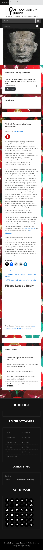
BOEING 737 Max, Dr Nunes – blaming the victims (20, 275)
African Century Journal (17, 543)
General (9, 447)
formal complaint (30, 228)
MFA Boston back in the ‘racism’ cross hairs (22, 280)
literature (27, 432)
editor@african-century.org (25, 480)
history (9, 452)
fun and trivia (11, 442)
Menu (5, 20)
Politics (27, 447)
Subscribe (10, 89)
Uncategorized (10, 270)
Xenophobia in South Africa (16, 371)
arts (8, 432)
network (27, 437)
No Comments (19, 131)
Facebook (9, 100)
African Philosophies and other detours (20, 358)
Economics (11, 437)
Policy (27, 442)
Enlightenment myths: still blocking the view (21, 384)
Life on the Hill (12, 457)
